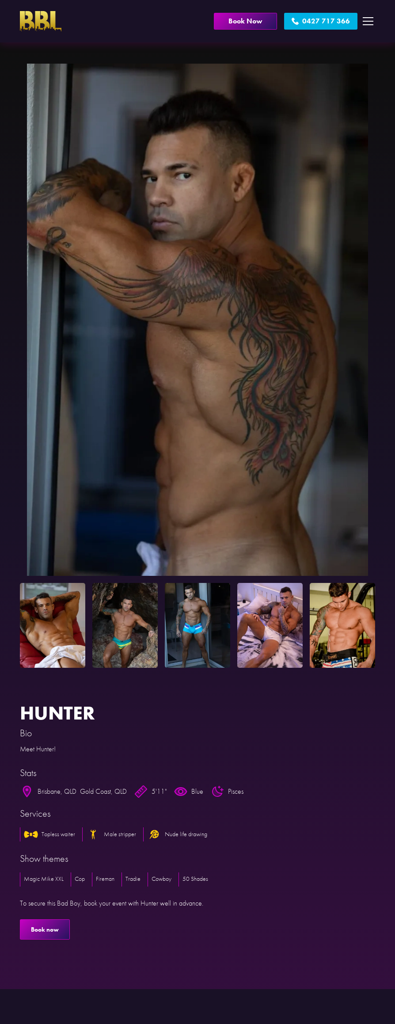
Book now (45, 929)
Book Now (245, 21)
